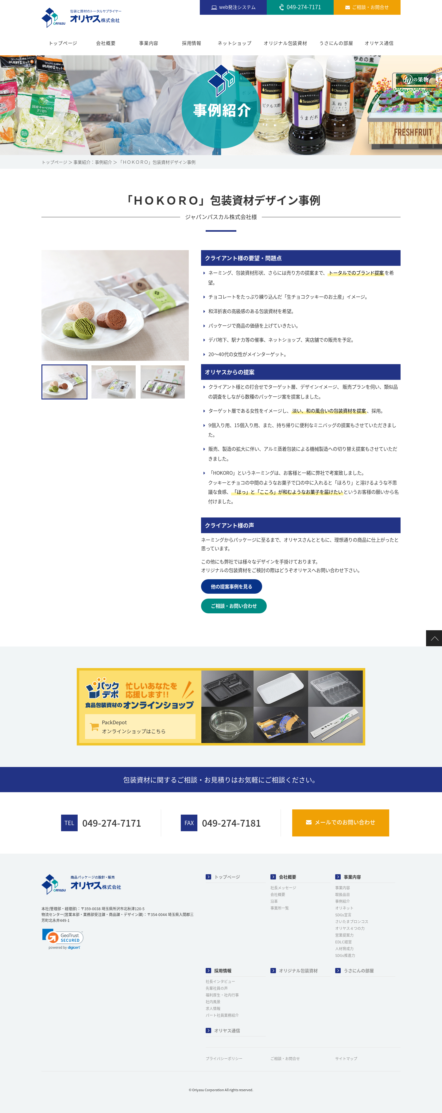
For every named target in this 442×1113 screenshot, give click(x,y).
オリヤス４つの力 (350, 928)
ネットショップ (234, 43)
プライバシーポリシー (224, 1058)
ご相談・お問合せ (285, 1058)
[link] (62, 939)
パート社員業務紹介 (222, 1015)
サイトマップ (346, 1058)
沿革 (274, 901)
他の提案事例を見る (231, 586)
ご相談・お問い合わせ (234, 605)
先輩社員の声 (217, 988)
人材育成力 (344, 948)
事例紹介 (342, 901)
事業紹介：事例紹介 (92, 162)
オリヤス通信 (379, 43)
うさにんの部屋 (336, 43)
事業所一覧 (279, 908)
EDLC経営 (343, 942)
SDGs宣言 (343, 915)
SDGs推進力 (345, 955)
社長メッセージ (283, 888)
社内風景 (213, 1002)
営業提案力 (344, 935)
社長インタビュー (220, 981)
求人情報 (213, 1008)
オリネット (344, 908)
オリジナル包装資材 (285, 43)
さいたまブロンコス (351, 921)
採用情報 (191, 43)
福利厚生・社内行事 (222, 995)
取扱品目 (342, 894)
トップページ (63, 43)
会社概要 (105, 43)
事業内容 (148, 43)
